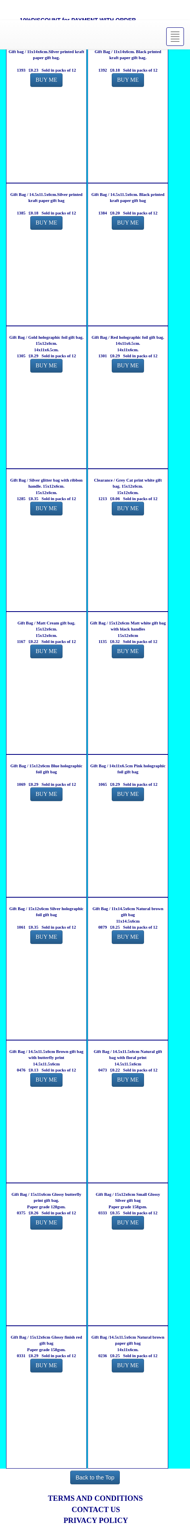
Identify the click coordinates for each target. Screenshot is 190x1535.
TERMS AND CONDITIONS (95, 1498)
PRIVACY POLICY (95, 1520)
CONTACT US (95, 1509)
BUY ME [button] (46, 80)
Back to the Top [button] (94, 1477)
